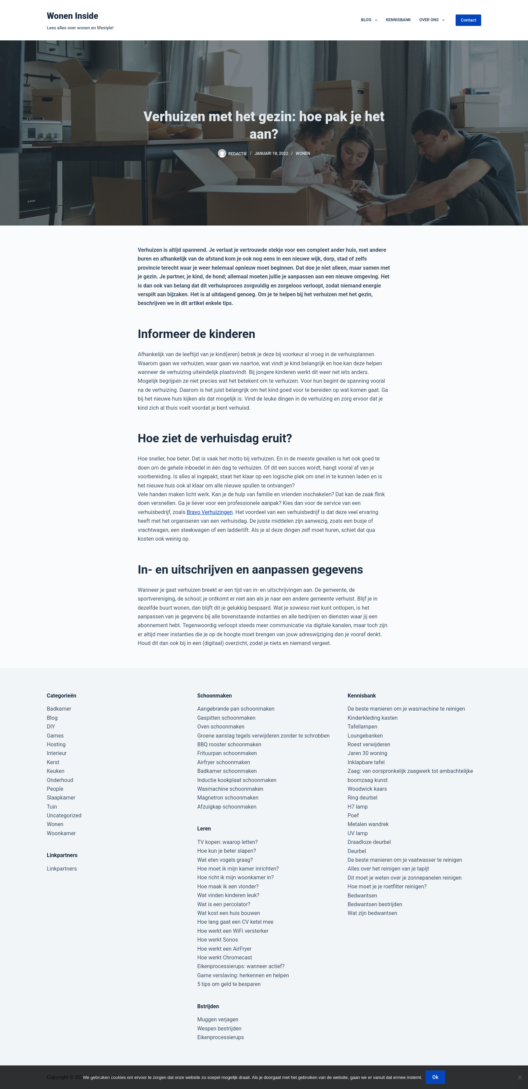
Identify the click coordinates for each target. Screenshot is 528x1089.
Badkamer (59, 709)
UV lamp (358, 833)
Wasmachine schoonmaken (230, 789)
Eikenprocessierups (220, 1037)
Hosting (56, 744)
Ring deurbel (362, 797)
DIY (51, 726)
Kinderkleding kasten (373, 718)
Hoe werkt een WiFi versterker (233, 931)
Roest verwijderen (369, 744)
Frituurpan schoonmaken (227, 753)
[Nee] (519, 1077)
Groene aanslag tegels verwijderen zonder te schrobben (263, 736)
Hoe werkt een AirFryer (224, 949)
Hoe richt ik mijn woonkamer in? (235, 877)
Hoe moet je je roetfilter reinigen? (387, 886)
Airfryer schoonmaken (223, 762)
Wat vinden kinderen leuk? (228, 895)
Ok (435, 1077)
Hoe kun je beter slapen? (226, 851)
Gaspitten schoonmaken (226, 718)
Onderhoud (60, 780)
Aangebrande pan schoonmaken (236, 709)
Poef (353, 815)
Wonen (303, 153)
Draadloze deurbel (369, 842)
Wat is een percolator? (224, 904)
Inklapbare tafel (366, 762)
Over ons (433, 20)
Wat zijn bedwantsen (372, 913)
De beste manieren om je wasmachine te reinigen (406, 709)
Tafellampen (362, 726)
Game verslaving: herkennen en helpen (243, 975)
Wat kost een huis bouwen (228, 913)
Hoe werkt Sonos (217, 940)
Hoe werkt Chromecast (224, 957)
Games (55, 736)
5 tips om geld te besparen (229, 984)
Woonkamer (61, 833)
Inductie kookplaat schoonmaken (236, 780)
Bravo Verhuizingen (210, 512)
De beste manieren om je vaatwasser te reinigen (405, 860)
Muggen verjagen (217, 1019)
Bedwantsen (362, 895)
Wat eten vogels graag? (225, 860)
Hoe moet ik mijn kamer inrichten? (238, 868)
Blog (370, 20)
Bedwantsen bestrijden (375, 904)
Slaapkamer (61, 797)
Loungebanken (365, 736)
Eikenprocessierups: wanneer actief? (241, 966)
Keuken (55, 771)
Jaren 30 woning (367, 753)
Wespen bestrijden (219, 1028)
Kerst (53, 762)
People (55, 789)
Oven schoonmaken (220, 726)
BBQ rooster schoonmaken (229, 744)
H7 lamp (358, 807)
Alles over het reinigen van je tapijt (388, 868)
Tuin (52, 807)
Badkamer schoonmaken (227, 771)
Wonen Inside (72, 16)
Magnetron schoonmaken (228, 797)
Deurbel (357, 851)
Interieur (57, 753)
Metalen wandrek (368, 824)
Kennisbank (398, 20)
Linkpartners (62, 868)
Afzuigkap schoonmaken (227, 807)
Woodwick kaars (367, 789)
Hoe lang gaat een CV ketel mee (235, 922)
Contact (468, 20)
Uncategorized (64, 815)
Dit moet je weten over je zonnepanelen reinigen (405, 878)
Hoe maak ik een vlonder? (228, 886)
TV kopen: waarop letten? (227, 842)
